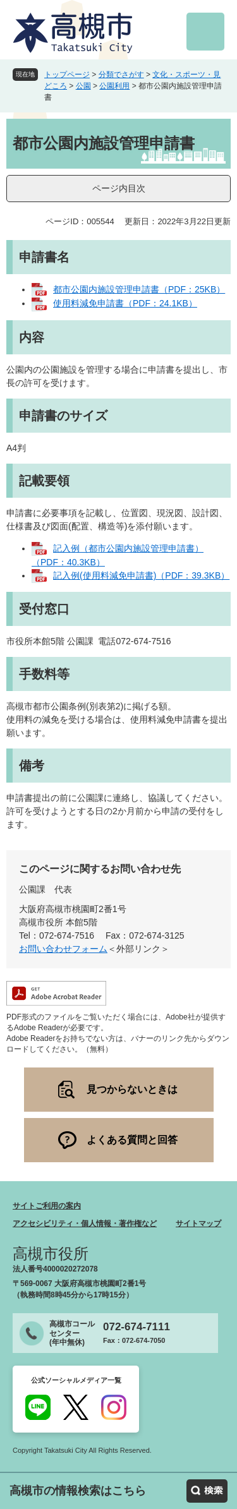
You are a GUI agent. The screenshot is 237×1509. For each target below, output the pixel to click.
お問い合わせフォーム (63, 949)
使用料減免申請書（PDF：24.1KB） (125, 303)
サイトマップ (198, 1223)
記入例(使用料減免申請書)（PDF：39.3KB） (141, 575)
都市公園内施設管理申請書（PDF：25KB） (139, 289)
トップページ (67, 74)
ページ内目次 (118, 188)
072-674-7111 (136, 1326)
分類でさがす (121, 74)
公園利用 (114, 85)
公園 (83, 85)
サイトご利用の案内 (47, 1205)
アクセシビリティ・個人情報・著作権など (85, 1223)
